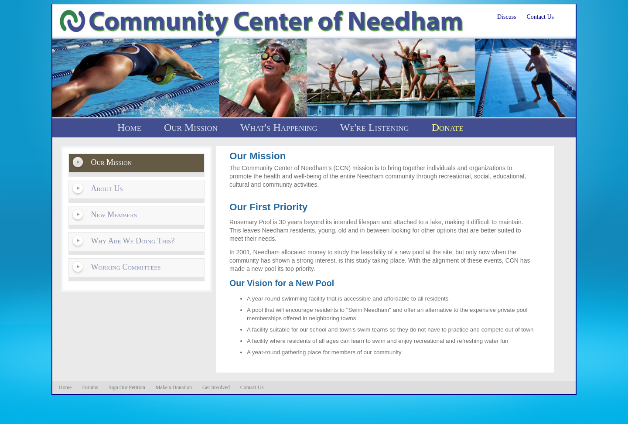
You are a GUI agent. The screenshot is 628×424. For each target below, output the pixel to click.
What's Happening (278, 127)
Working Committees (126, 267)
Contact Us (540, 17)
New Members (114, 214)
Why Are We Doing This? (133, 240)
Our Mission (191, 127)
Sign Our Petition (127, 387)
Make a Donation (174, 387)
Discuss (506, 17)
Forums (90, 387)
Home (129, 127)
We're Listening (374, 127)
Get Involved (216, 387)
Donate (448, 127)
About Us (107, 188)
